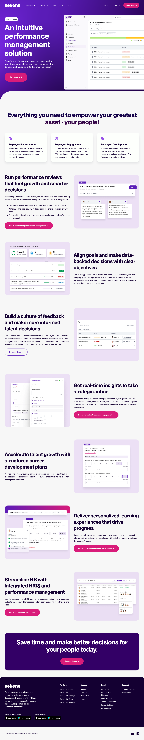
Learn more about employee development (95, 548)
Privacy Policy (106, 698)
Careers (84, 689)
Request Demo (71, 661)
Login (117, 5)
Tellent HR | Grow (66, 699)
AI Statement (106, 708)
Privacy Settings (107, 705)
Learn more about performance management (27, 226)
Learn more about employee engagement (95, 415)
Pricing (70, 5)
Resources (58, 5)
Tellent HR (64, 693)
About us (84, 693)
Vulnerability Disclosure (105, 694)
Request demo (15, 352)
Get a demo (130, 5)
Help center (126, 693)
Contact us (85, 696)
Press (83, 699)
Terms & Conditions (108, 702)
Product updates (128, 689)
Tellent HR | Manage (67, 696)
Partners (44, 5)
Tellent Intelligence (67, 702)
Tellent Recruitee (66, 689)
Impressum (105, 689)
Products (30, 5)
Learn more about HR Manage (21, 612)
